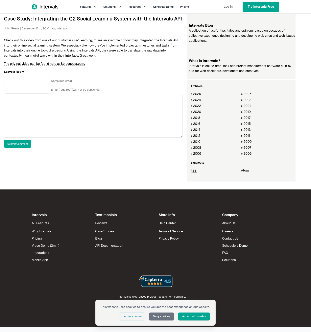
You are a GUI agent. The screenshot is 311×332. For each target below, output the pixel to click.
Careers (227, 231)
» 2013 (246, 130)
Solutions (112, 7)
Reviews (101, 223)
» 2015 (246, 124)
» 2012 (195, 136)
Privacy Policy (169, 238)
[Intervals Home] (45, 7)
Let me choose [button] (132, 316)
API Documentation (109, 246)
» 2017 (245, 118)
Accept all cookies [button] (194, 316)
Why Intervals (41, 231)
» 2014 (195, 130)
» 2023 (246, 100)
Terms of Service (171, 231)
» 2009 (246, 142)
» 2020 (196, 112)
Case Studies (104, 231)
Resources (137, 7)
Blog (98, 238)
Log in (228, 7)
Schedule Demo (163, 7)
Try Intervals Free (261, 7)
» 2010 (196, 142)
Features (88, 7)
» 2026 (196, 94)
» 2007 (246, 148)
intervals (62, 28)
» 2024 (196, 100)
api (53, 28)
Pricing (184, 7)
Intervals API (169, 40)
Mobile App (40, 260)
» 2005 (246, 153)
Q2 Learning (83, 40)
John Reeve (11, 28)
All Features (40, 223)
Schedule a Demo (235, 246)
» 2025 (246, 94)
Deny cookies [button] (161, 316)
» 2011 (245, 136)
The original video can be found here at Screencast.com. (44, 64)
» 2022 (196, 106)
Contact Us (230, 238)
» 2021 (246, 106)
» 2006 (196, 153)
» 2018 (195, 118)
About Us (228, 223)
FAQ (225, 253)
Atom (245, 170)
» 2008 (196, 148)
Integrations (40, 253)
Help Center (167, 223)
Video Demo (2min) (45, 246)
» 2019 (246, 112)
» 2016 (195, 124)
